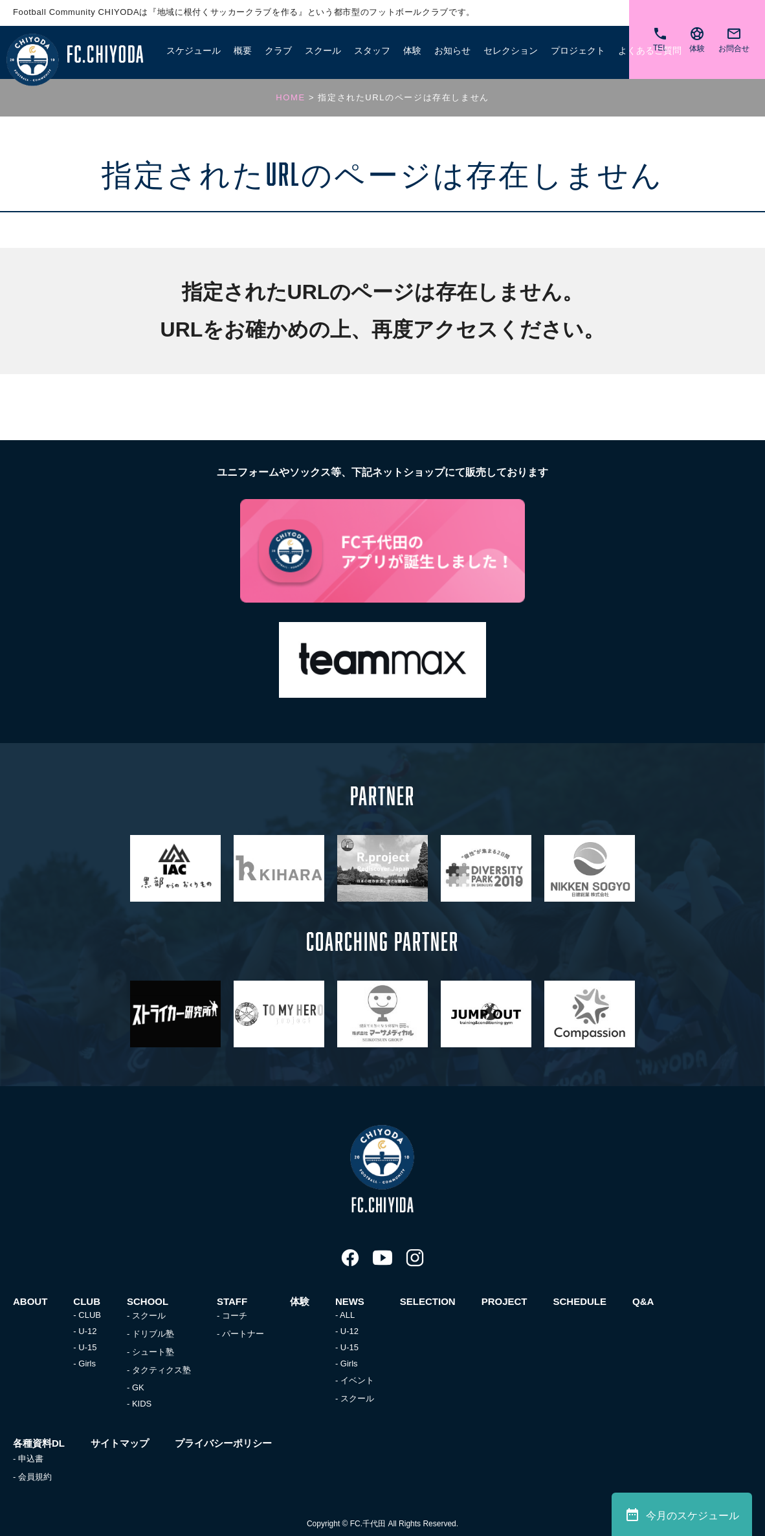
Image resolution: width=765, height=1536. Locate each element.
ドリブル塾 (153, 1334)
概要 (243, 50)
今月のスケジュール (682, 1514)
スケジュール (193, 50)
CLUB (89, 1315)
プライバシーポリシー (223, 1443)
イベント (357, 1380)
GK (138, 1387)
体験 (412, 50)
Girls (87, 1363)
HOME (290, 97)
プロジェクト (578, 50)
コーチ (234, 1315)
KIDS (141, 1403)
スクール (149, 1315)
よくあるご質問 (650, 50)
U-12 (87, 1331)
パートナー (243, 1334)
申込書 (30, 1459)
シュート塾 (153, 1352)
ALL (347, 1315)
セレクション (510, 50)
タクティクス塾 (161, 1370)
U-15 (87, 1347)
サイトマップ (120, 1443)
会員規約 (35, 1477)
